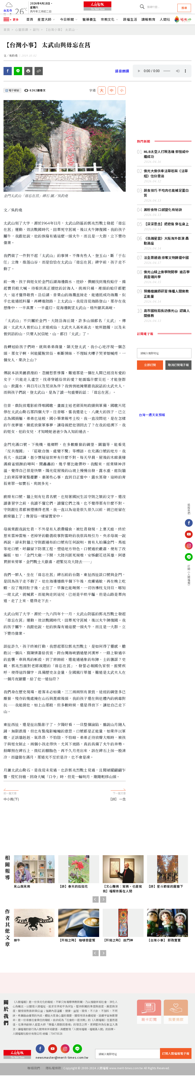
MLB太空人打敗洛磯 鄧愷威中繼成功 (166, 171)
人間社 (165, 31)
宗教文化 (110, 31)
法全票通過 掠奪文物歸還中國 (165, 266)
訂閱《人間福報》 (189, 576)
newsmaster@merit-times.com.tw (62, 1076)
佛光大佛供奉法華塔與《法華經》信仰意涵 (167, 190)
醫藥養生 (89, 31)
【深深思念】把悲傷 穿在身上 (165, 234)
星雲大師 (47, 31)
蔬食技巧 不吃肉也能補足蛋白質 (166, 206)
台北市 (8, 14)
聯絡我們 (29, 1086)
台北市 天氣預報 (164, 399)
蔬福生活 (130, 31)
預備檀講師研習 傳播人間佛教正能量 (166, 300)
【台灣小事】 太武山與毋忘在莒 (62, 41)
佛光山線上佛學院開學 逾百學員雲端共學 (167, 282)
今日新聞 (69, 31)
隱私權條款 (51, 1086)
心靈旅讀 (21, 41)
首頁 (29, 31)
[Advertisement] (97, 843)
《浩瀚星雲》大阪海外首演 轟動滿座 (166, 250)
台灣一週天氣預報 (150, 419)
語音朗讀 (121, 89)
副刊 (36, 41)
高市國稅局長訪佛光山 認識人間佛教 (167, 318)
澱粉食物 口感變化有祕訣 (161, 220)
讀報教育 (148, 31)
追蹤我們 (189, 508)
